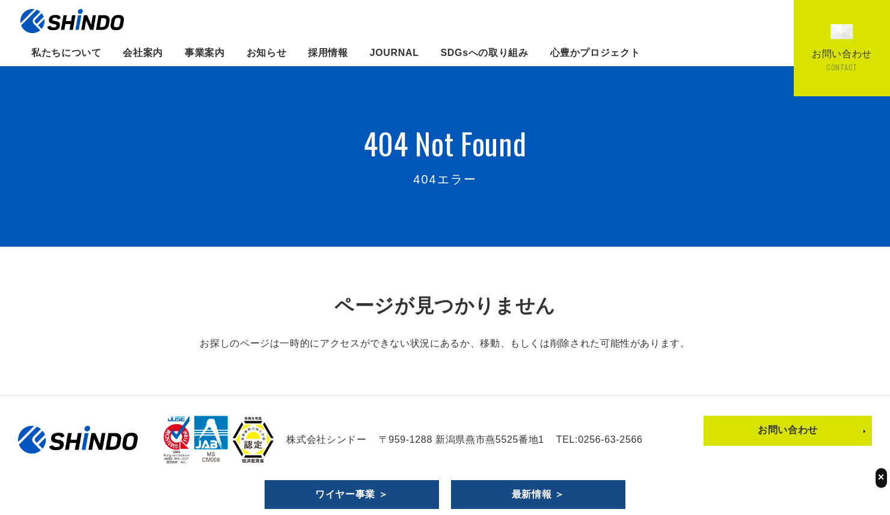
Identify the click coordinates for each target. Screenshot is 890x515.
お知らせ (267, 53)
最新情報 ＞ (538, 494)
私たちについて (66, 53)
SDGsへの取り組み (485, 53)
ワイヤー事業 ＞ (351, 494)
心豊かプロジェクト (595, 53)
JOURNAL (394, 53)
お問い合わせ (788, 430)
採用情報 (328, 53)
